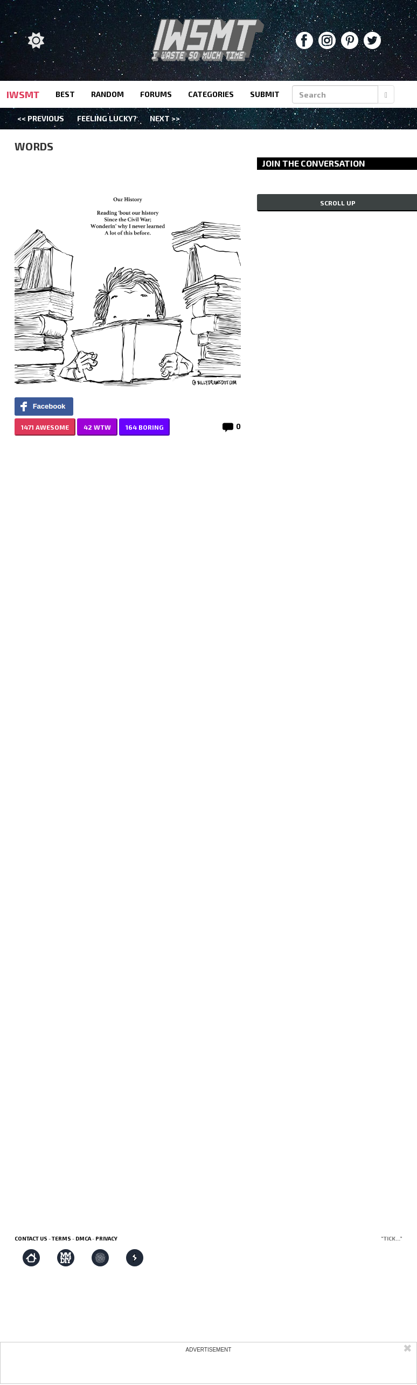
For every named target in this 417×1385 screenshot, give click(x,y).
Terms (61, 1238)
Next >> (165, 118)
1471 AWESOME (45, 427)
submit (265, 94)
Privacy (106, 1238)
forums (156, 94)
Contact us (31, 1238)
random (107, 94)
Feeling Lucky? (107, 118)
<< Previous (40, 118)
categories (211, 94)
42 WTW (97, 427)
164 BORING (144, 427)
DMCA (83, 1238)
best (65, 94)
